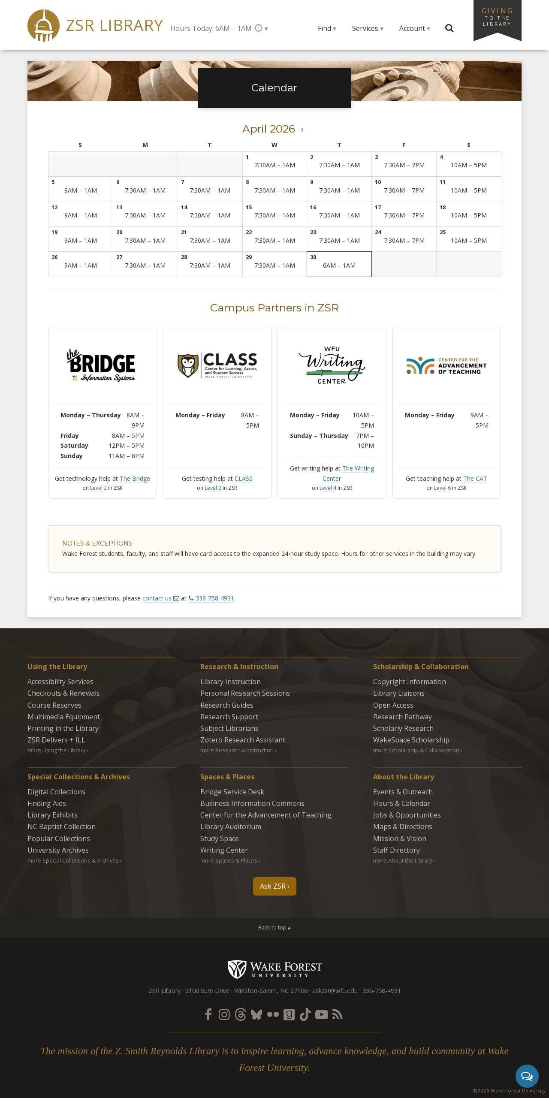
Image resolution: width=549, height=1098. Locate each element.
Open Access (393, 705)
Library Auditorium (230, 826)
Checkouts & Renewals (63, 693)
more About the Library (402, 860)
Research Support (229, 716)
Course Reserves (54, 705)
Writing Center (224, 850)
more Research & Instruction (237, 750)
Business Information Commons (252, 803)
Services (365, 28)
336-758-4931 (215, 598)
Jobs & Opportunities (407, 815)
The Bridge (135, 478)
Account (412, 28)
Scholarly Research (403, 728)
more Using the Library (56, 750)
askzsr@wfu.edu (335, 990)
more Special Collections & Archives (73, 860)
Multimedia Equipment (63, 716)
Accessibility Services (60, 681)
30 (313, 257)
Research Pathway (402, 716)
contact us (157, 598)
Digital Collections (56, 791)
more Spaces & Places (228, 860)
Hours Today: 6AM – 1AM (211, 28)
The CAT (475, 478)
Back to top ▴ (274, 927)
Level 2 (98, 488)
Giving (497, 16)
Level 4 (328, 488)
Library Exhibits (52, 815)
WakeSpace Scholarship (411, 740)
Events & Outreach (403, 791)
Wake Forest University (274, 969)
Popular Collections (58, 838)
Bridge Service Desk (232, 791)
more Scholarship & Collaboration (416, 750)
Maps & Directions (402, 826)
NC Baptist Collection (61, 826)
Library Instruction (230, 681)
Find (324, 28)
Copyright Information (409, 681)
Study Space (219, 838)
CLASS (244, 478)
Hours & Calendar (401, 803)
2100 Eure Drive (207, 990)
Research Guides (226, 705)
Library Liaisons (399, 693)
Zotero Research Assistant (242, 740)
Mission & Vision (399, 838)
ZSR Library (114, 25)
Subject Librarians (229, 728)
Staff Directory (396, 850)
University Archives (58, 850)
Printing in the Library (63, 728)
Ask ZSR (273, 886)
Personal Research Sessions (245, 693)
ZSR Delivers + (56, 740)
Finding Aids (46, 803)
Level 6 (442, 488)
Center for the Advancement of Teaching (266, 815)
